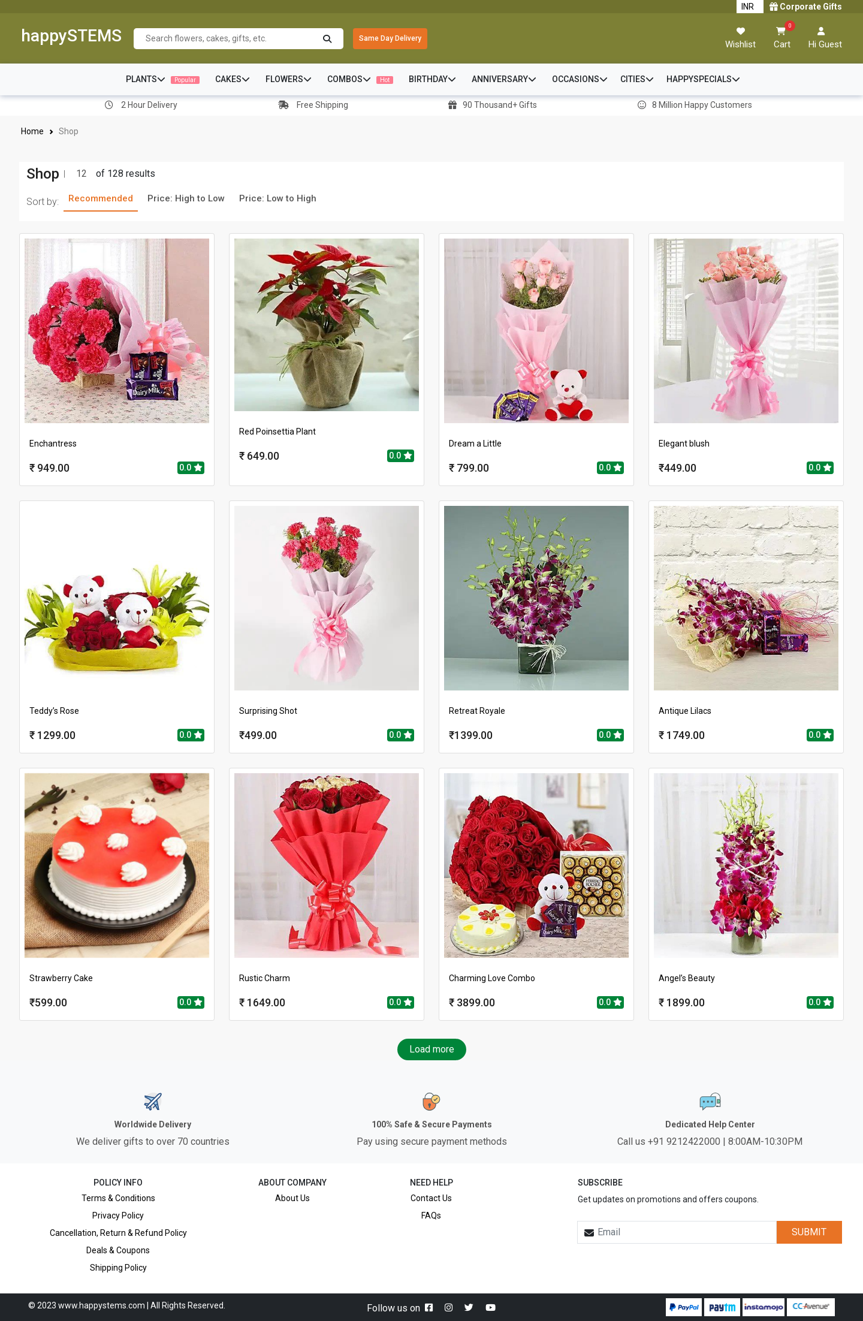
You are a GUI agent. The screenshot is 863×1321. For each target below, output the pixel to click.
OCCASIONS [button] (580, 79)
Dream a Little (475, 443)
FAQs (431, 1215)
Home (32, 131)
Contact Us (431, 1198)
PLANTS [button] (163, 79)
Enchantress (53, 443)
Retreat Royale (477, 711)
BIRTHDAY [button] (432, 79)
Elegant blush (684, 443)
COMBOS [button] (360, 79)
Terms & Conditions (118, 1198)
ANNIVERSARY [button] (504, 79)
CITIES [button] (637, 79)
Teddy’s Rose (54, 711)
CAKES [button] (232, 79)
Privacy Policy (118, 1215)
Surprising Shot (268, 711)
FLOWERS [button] (288, 79)
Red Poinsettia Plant (277, 431)
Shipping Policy (118, 1267)
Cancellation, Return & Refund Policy (118, 1233)
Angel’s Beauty (687, 978)
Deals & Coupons (118, 1250)
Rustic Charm (264, 978)
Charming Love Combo (492, 978)
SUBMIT (809, 1232)
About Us (292, 1198)
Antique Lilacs (685, 711)
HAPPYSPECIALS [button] (703, 79)
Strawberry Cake (61, 978)
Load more (431, 1049)
